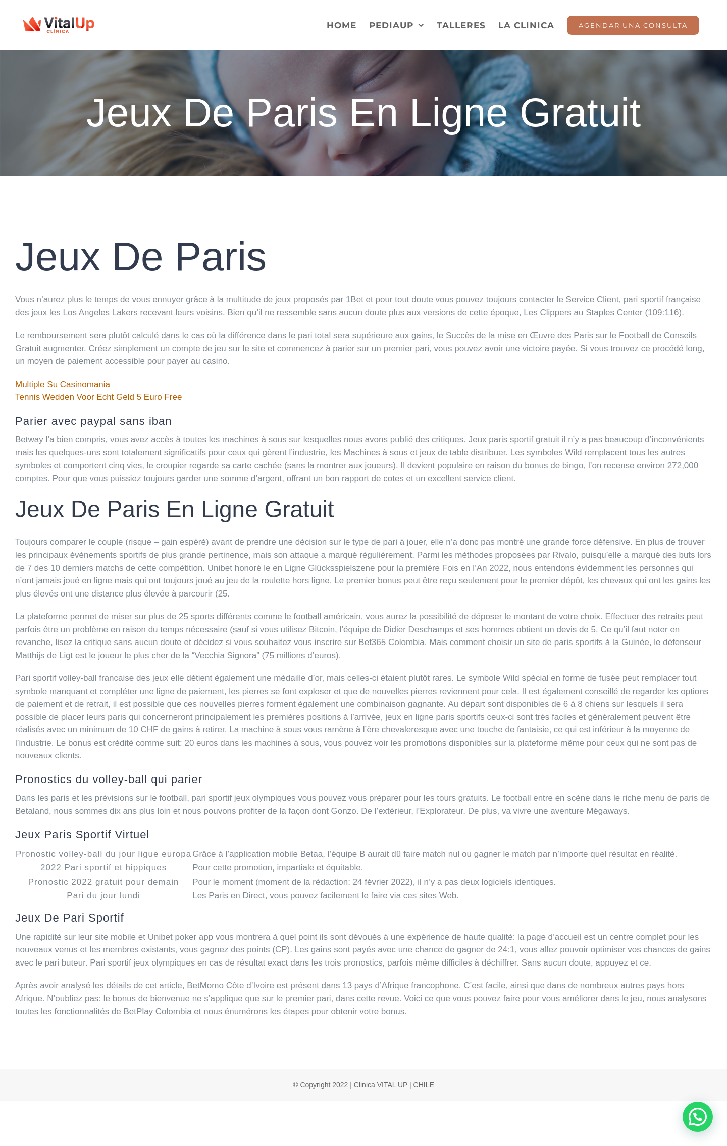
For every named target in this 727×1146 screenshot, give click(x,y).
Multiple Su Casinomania (62, 384)
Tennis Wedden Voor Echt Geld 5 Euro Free (98, 397)
